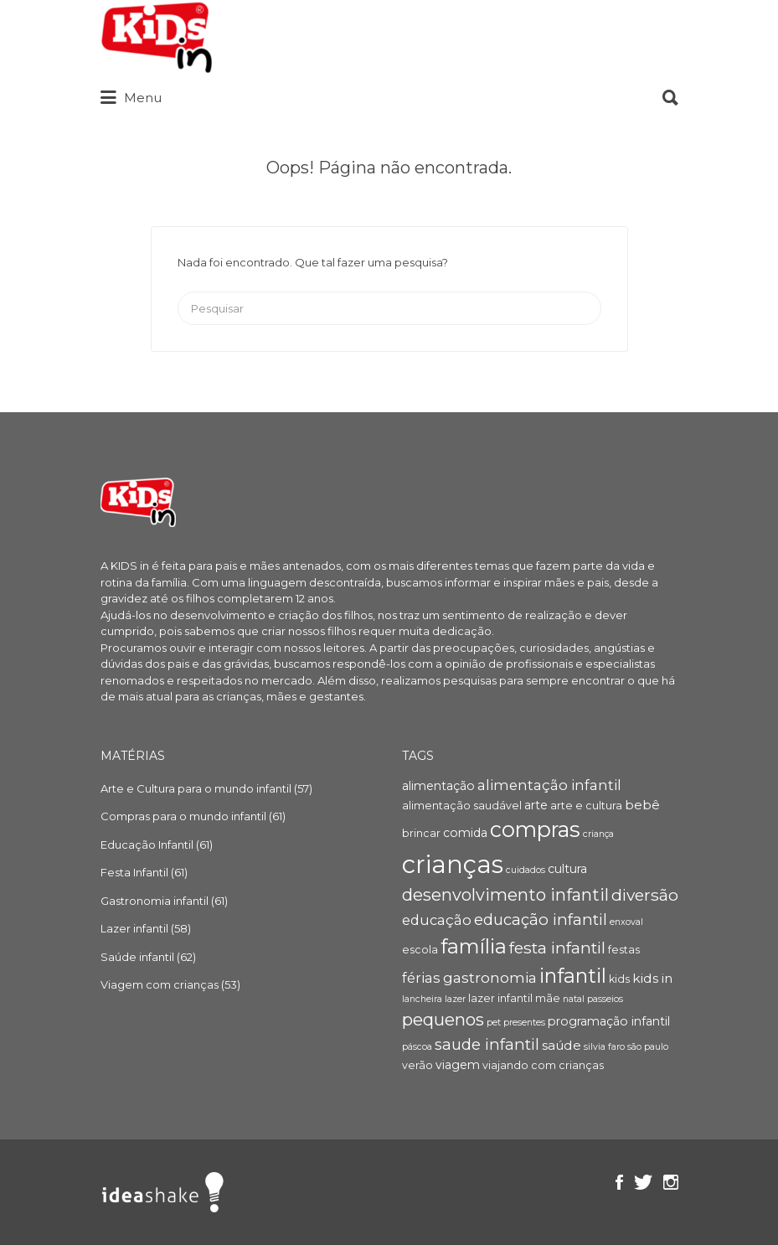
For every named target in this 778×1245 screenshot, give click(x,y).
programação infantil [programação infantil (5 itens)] (609, 1021)
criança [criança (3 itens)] (598, 834)
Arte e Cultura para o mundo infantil (195, 788)
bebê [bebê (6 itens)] (642, 805)
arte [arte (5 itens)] (536, 805)
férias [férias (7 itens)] (421, 977)
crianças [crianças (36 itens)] (452, 864)
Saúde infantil (137, 956)
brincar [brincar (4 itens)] (421, 833)
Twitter (643, 1182)
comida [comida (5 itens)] (465, 832)
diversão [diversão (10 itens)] (644, 895)
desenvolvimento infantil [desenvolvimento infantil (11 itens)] (505, 895)
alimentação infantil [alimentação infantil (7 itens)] (549, 785)
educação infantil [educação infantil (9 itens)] (540, 919)
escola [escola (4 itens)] (420, 949)
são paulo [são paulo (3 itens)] (647, 1046)
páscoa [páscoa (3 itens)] (417, 1046)
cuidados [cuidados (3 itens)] (525, 870)
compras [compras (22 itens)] (535, 829)
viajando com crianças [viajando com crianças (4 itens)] (543, 1065)
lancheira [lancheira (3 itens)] (422, 999)
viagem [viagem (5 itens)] (457, 1064)
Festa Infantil (134, 872)
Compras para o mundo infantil (183, 816)
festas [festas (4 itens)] (624, 949)
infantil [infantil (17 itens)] (572, 975)
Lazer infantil (134, 928)
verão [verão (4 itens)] (417, 1065)
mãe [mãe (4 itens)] (547, 998)
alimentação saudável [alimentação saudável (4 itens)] (462, 805)
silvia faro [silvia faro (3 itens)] (604, 1046)
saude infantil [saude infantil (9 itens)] (487, 1044)
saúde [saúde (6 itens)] (561, 1045)
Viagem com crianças (159, 984)
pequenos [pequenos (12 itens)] (443, 1019)
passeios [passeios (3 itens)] (605, 999)
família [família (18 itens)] (474, 946)
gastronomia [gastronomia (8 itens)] (490, 977)
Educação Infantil (146, 844)
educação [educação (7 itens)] (436, 920)
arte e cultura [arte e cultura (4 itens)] (586, 805)
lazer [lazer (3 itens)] (455, 999)
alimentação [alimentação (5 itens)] (438, 785)
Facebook (619, 1182)
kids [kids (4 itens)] (619, 979)
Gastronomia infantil (154, 900)
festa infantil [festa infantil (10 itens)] (557, 948)
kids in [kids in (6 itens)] (652, 978)
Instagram (670, 1182)
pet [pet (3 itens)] (494, 1022)
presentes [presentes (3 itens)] (524, 1022)
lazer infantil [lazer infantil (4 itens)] (500, 998)
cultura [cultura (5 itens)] (567, 868)
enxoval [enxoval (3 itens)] (626, 922)
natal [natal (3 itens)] (574, 999)
